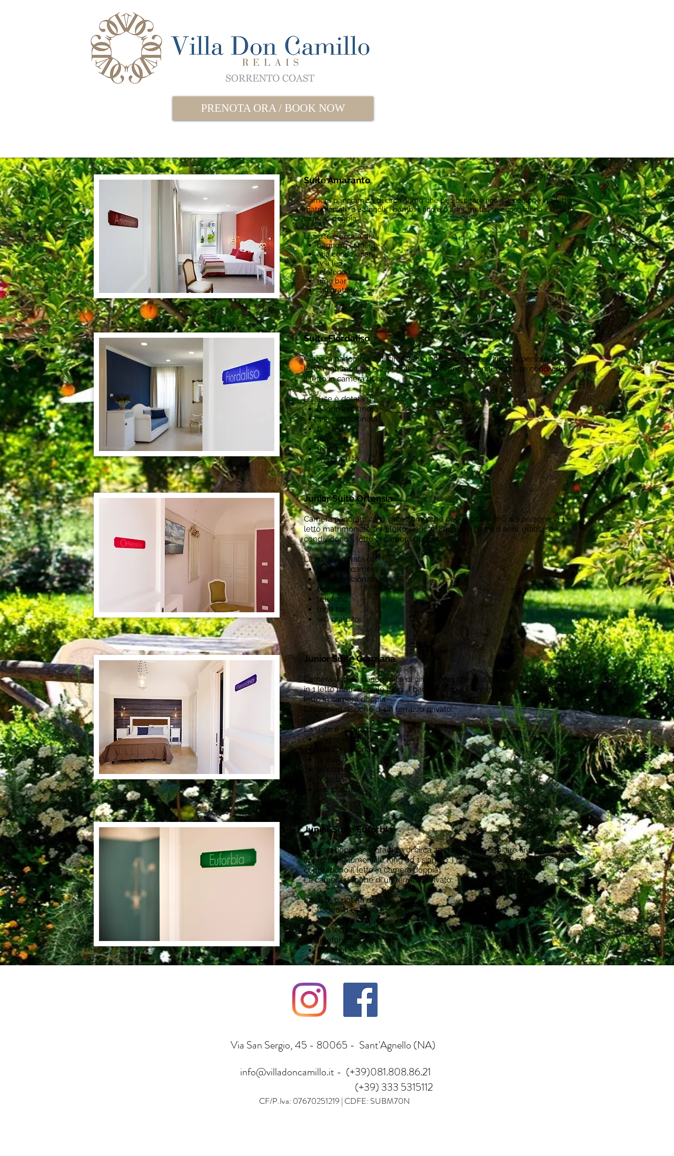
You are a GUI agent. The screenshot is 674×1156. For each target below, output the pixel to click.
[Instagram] (309, 1000)
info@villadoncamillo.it (287, 1072)
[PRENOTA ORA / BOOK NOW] (273, 108)
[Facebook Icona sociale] (360, 1000)
